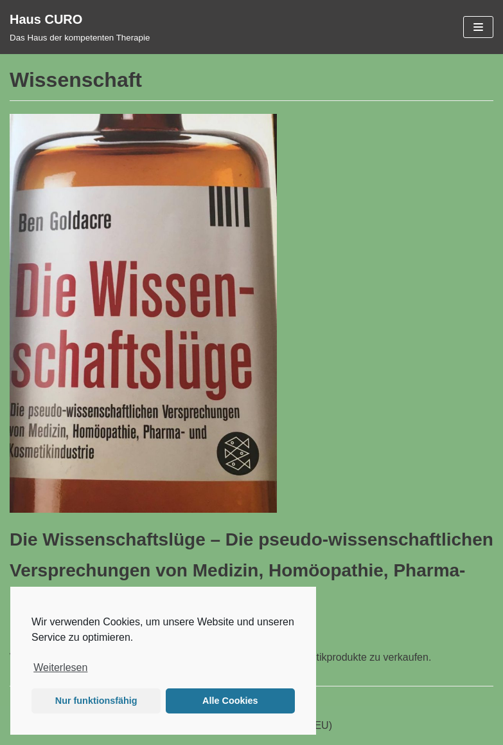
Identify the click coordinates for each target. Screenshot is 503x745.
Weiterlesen (60, 667)
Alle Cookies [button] (230, 700)
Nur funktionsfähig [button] (96, 700)
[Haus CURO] (80, 27)
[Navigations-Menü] (478, 27)
